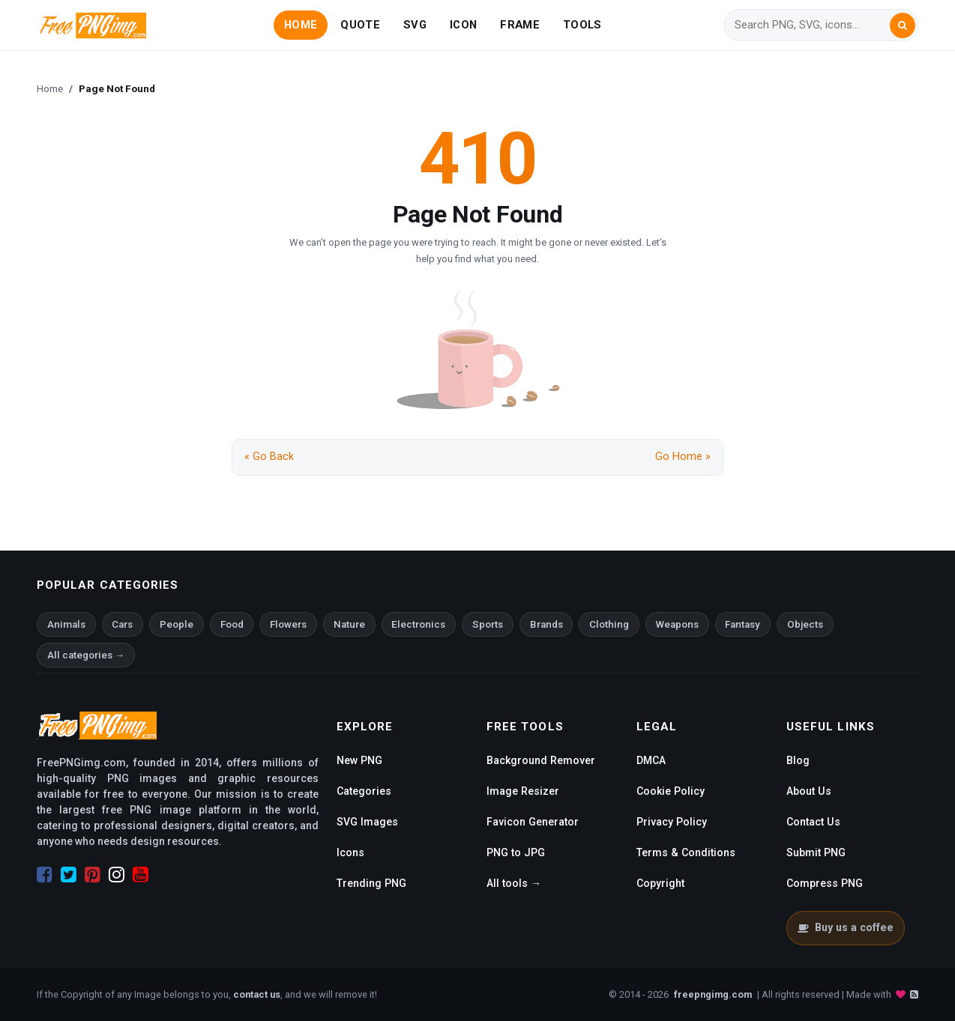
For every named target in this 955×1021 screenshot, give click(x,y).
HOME (300, 24)
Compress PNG (824, 883)
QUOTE (359, 24)
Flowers (288, 624)
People (176, 624)
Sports (487, 624)
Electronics (418, 624)
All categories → (85, 655)
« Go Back (269, 456)
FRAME (519, 24)
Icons (350, 852)
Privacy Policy (671, 822)
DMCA (651, 760)
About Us (808, 791)
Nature (349, 624)
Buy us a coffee (845, 927)
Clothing (609, 624)
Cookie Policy (670, 791)
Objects (805, 624)
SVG (415, 24)
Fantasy (742, 624)
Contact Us (813, 822)
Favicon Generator (532, 822)
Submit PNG (816, 852)
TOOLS (582, 24)
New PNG (359, 760)
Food (232, 624)
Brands (546, 624)
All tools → (513, 883)
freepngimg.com (713, 994)
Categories (364, 791)
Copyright (660, 883)
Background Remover (540, 760)
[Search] (812, 25)
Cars (122, 624)
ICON (463, 24)
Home (50, 88)
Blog (798, 760)
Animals (66, 624)
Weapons (677, 624)
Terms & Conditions (685, 852)
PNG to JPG (515, 852)
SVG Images (367, 822)
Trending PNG (371, 883)
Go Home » (683, 456)
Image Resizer (522, 791)
